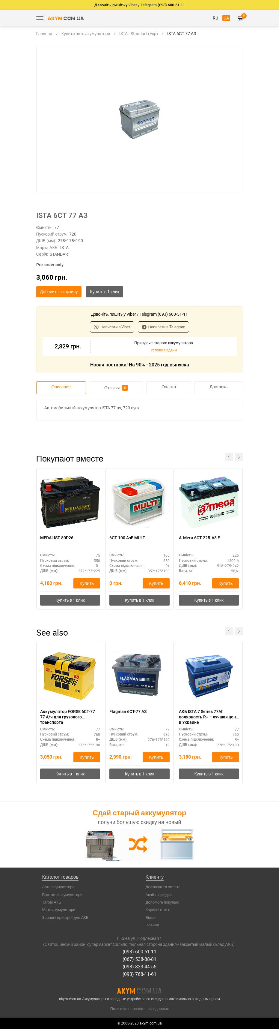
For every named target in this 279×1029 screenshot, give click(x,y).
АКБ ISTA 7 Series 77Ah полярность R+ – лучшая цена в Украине (208, 719)
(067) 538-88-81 (139, 961)
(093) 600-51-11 (139, 954)
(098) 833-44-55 (139, 968)
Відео (151, 920)
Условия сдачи (163, 350)
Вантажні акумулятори (62, 897)
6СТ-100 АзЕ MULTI (128, 538)
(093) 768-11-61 (139, 975)
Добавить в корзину (59, 291)
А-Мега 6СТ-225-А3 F (199, 538)
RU (215, 18)
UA (226, 18)
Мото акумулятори (59, 913)
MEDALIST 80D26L (58, 538)
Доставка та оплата (163, 890)
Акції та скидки (159, 897)
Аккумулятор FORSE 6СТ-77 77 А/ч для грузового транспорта (67, 719)
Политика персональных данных (139, 1009)
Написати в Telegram (164, 326)
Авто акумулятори (58, 890)
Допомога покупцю (162, 905)
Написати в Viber (112, 326)
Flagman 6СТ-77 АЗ (128, 713)
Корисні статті (158, 913)
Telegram (149, 5)
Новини (152, 928)
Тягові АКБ (51, 905)
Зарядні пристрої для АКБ (65, 920)
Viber (132, 5)
